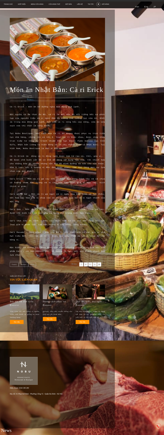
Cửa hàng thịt (54, 4)
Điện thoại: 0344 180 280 (19, 388)
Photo (32, 264)
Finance (14, 264)
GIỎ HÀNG (102, 4)
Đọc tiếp (17, 322)
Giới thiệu (22, 4)
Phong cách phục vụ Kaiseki (54, 301)
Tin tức (91, 4)
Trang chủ (8, 4)
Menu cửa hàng (37, 4)
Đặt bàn (68, 4)
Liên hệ (80, 4)
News (6, 430)
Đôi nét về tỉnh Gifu (21, 301)
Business (23, 264)
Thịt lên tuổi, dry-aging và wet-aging (89, 301)
